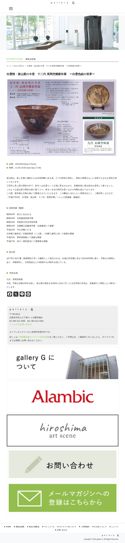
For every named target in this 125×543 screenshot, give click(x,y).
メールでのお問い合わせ (20, 324)
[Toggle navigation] (11, 8)
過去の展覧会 (34, 527)
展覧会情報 (20, 527)
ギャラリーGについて (67, 527)
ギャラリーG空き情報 (40, 337)
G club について (100, 527)
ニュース (114, 527)
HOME (8, 527)
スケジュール (49, 527)
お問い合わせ (62, 530)
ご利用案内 (23, 337)
